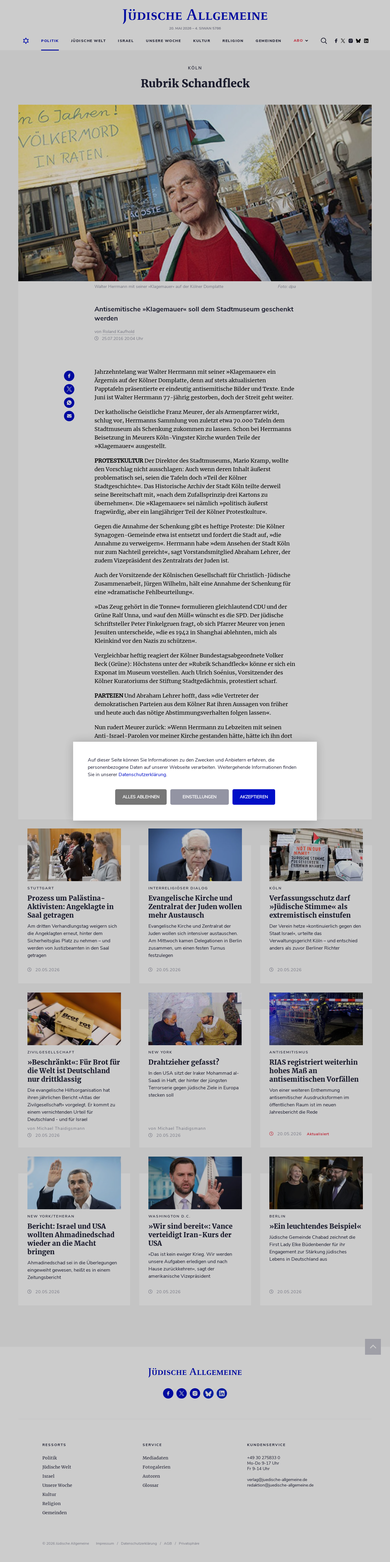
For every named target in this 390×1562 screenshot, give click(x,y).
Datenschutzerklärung (142, 774)
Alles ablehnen (140, 797)
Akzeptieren (254, 797)
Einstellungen (199, 797)
